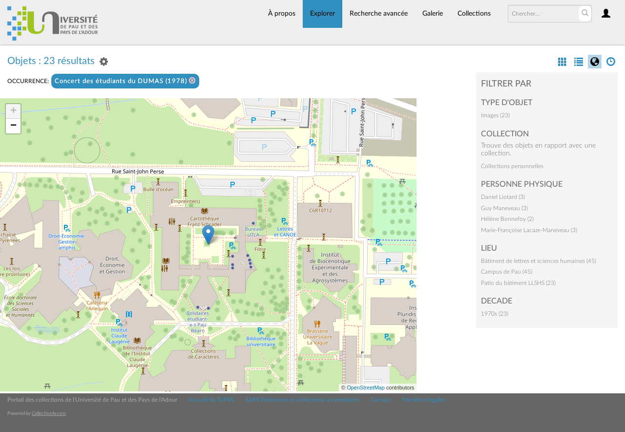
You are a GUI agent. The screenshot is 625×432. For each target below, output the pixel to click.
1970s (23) (494, 314)
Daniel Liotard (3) (503, 197)
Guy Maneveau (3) (504, 208)
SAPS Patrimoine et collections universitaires (302, 400)
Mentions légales (423, 400)
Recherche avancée (379, 13)
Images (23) (495, 115)
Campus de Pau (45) (506, 272)
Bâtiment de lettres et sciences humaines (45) (538, 261)
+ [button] (13, 111)
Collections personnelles (512, 166)
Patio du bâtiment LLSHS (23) (518, 283)
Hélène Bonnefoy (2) (507, 219)
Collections (474, 13)
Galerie (432, 13)
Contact (381, 400)
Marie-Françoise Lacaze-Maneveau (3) (529, 230)
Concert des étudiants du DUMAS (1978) (125, 81)
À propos (281, 13)
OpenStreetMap (366, 387)
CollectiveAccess (49, 413)
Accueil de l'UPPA (211, 400)
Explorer (322, 13)
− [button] (13, 126)
